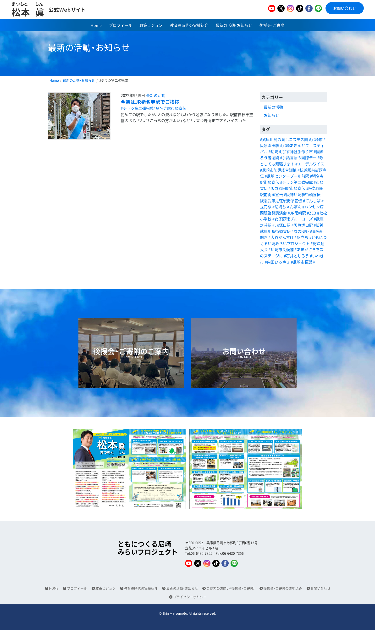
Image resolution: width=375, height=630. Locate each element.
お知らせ (271, 115)
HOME (53, 588)
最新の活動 (155, 95)
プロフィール (120, 25)
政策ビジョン (150, 25)
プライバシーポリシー (190, 597)
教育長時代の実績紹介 (189, 25)
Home (96, 25)
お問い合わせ (344, 8)
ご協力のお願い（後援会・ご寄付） (230, 588)
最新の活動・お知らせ (234, 25)
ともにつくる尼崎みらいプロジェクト (148, 548)
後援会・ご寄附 (271, 25)
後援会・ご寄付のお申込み (283, 588)
